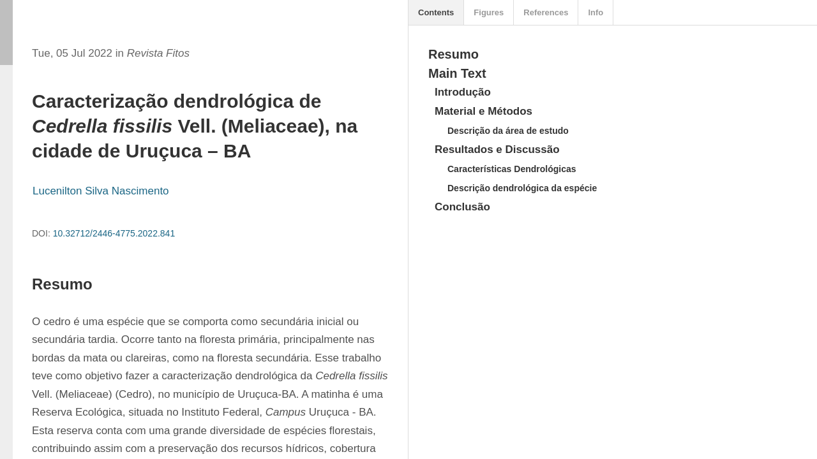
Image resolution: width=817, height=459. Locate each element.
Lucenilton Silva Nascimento (101, 191)
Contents (436, 12)
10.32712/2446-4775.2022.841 (114, 233)
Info (595, 12)
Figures (489, 12)
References (545, 12)
